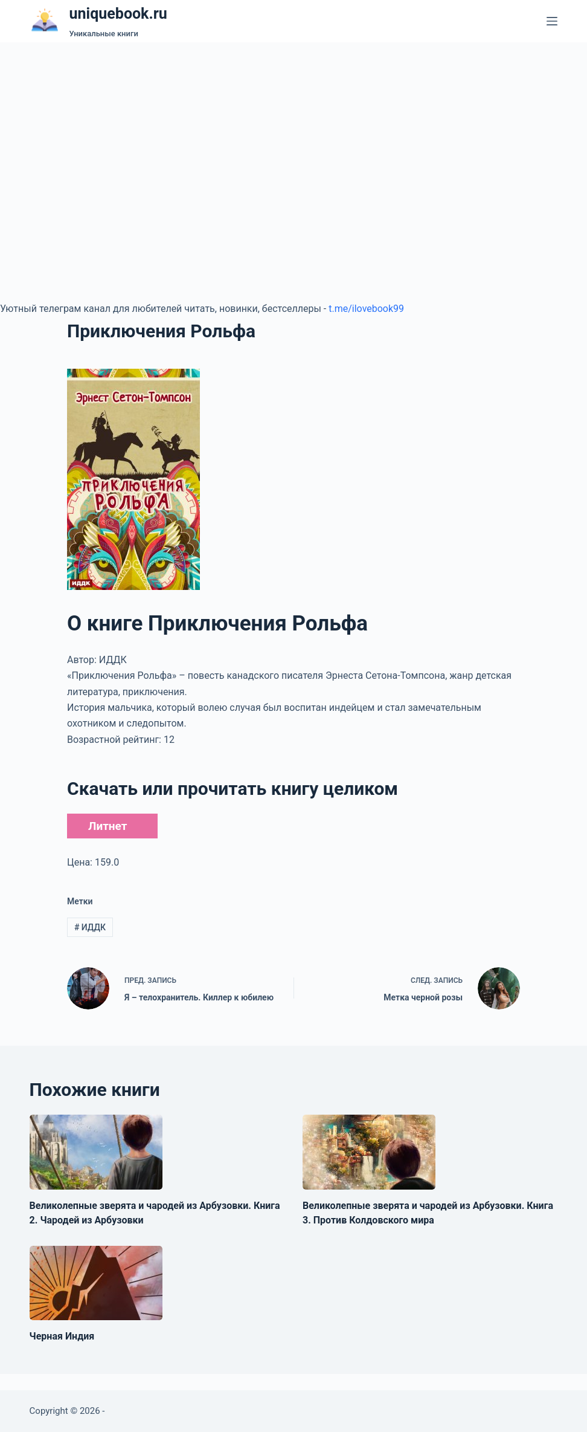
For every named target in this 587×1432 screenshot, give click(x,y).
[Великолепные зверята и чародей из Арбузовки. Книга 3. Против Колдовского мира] (369, 1152)
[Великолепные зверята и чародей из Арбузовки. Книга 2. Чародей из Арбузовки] (96, 1152)
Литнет (107, 826)
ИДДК (90, 927)
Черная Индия (62, 1336)
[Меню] (552, 21)
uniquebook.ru (118, 13)
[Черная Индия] (96, 1283)
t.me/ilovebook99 (366, 308)
